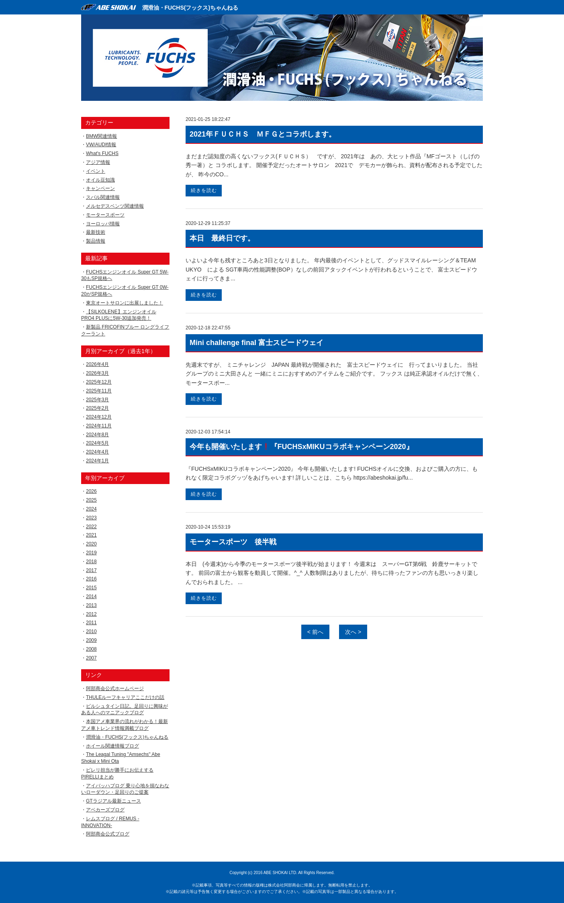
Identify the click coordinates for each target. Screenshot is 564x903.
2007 (91, 658)
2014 (91, 596)
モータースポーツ (105, 215)
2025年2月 (97, 408)
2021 (91, 535)
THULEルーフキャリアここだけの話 (125, 697)
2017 (91, 570)
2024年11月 (99, 426)
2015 (91, 587)
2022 (91, 526)
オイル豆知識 (100, 180)
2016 (91, 579)
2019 (91, 553)
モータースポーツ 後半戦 (233, 542)
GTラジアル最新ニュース (113, 801)
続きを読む (204, 190)
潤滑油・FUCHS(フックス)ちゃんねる (190, 7)
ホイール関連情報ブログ (112, 746)
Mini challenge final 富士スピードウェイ (256, 343)
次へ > (353, 632)
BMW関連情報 (101, 136)
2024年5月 (97, 443)
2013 (91, 605)
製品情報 (95, 241)
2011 (91, 622)
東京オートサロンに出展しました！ (124, 303)
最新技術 (95, 232)
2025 (91, 500)
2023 (91, 518)
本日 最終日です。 (222, 238)
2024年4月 (97, 452)
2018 (91, 561)
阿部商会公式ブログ (107, 834)
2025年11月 (99, 391)
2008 (91, 649)
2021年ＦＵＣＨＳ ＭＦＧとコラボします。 (263, 134)
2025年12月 (99, 382)
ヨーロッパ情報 (103, 224)
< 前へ (315, 632)
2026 (91, 491)
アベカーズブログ (105, 810)
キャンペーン (100, 188)
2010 (91, 631)
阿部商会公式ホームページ (115, 688)
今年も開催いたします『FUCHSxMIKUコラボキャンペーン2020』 (301, 447)
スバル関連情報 (103, 197)
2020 (91, 544)
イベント (95, 171)
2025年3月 (97, 399)
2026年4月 (97, 364)
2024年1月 (97, 461)
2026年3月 (97, 373)
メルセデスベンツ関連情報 (115, 206)
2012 (91, 614)
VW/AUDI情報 (101, 144)
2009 (91, 640)
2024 (91, 509)
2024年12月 (99, 417)
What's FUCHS (102, 153)
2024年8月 (97, 434)
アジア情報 (98, 162)
